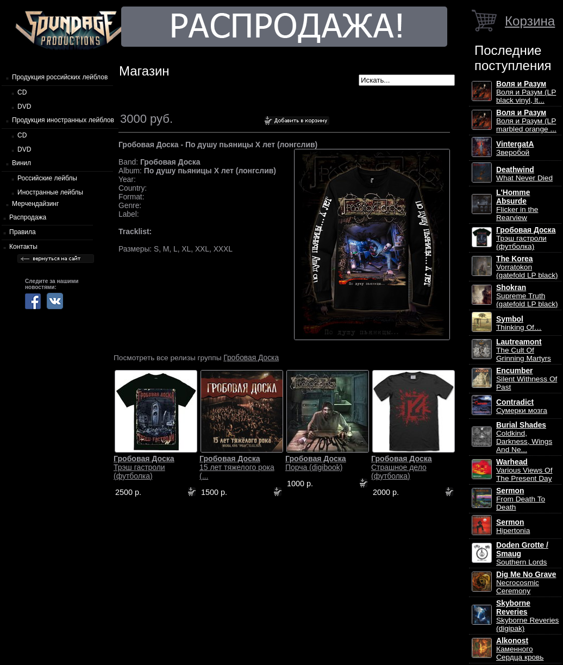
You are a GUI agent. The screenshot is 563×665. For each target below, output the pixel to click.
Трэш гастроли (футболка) (144, 467)
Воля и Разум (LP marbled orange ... (526, 121)
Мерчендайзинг (35, 204)
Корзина (530, 21)
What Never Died (524, 174)
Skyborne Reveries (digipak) (527, 615)
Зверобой (515, 148)
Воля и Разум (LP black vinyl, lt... (526, 92)
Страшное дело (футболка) (401, 467)
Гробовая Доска (251, 357)
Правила (22, 232)
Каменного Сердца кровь (519, 649)
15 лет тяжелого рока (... (236, 467)
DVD (24, 106)
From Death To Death (520, 499)
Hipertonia (513, 526)
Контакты (23, 246)
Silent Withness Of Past (526, 379)
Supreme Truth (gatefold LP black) (527, 296)
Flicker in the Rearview (517, 205)
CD (22, 92)
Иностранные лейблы (50, 192)
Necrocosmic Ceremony (526, 582)
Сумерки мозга (521, 406)
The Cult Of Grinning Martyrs (523, 350)
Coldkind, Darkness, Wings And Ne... (524, 437)
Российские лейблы (47, 178)
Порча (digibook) (315, 463)
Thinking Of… (519, 323)
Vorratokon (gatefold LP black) (527, 267)
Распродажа (27, 217)
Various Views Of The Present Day (524, 470)
